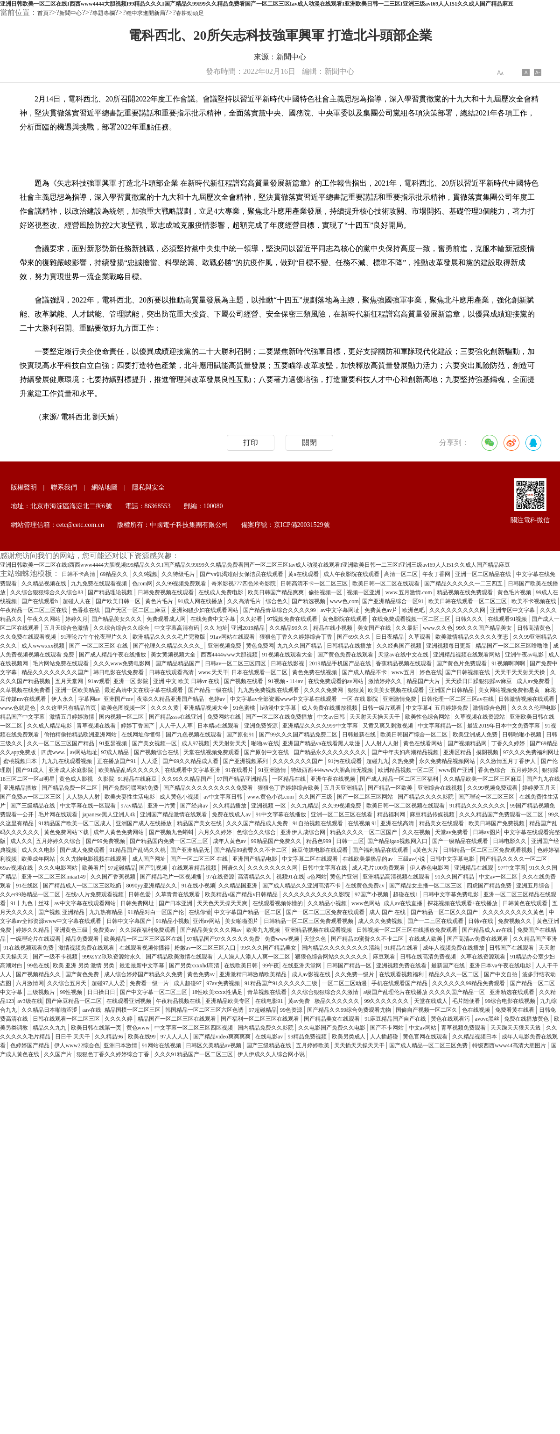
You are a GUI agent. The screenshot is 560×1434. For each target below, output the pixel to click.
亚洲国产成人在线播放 (144, 823)
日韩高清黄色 (534, 628)
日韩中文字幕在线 (325, 868)
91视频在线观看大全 (288, 654)
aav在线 (91, 1010)
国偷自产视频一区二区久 (427, 1010)
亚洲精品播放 (20, 788)
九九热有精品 (106, 912)
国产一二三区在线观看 (436, 921)
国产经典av (194, 805)
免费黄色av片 (381, 610)
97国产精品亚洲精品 (243, 779)
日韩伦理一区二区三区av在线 (458, 699)
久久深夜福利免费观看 (148, 930)
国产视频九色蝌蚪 (172, 832)
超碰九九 (377, 761)
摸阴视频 (488, 752)
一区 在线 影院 (360, 699)
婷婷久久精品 (33, 930)
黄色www (138, 1027)
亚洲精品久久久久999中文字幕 (320, 725)
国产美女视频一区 (155, 743)
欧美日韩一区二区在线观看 (386, 583)
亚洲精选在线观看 (513, 992)
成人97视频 (196, 743)
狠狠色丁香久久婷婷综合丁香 (296, 637)
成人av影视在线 (312, 974)
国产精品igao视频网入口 (398, 841)
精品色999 (319, 841)
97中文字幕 (512, 868)
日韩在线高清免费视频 (428, 956)
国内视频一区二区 (122, 716)
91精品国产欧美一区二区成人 (75, 823)
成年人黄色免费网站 (119, 832)
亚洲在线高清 (397, 823)
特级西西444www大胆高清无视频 (332, 770)
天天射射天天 (230, 743)
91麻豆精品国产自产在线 (395, 1019)
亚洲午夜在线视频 (333, 779)
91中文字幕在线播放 (282, 814)
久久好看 (252, 619)
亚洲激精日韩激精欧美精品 (253, 974)
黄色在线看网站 (423, 743)
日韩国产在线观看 (512, 947)
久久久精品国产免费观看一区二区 (502, 814)
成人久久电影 (38, 850)
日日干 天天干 (73, 1036)
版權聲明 (24, 487)
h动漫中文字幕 (279, 708)
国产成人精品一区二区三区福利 (400, 779)
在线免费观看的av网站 (336, 681)
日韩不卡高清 (79, 574)
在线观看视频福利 (402, 974)
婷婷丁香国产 (138, 725)
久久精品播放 (230, 805)
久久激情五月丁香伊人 (508, 761)
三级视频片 (41, 992)
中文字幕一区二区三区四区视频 (194, 1027)
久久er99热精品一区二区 (31, 894)
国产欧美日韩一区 (119, 601)
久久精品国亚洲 (238, 885)
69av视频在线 (17, 868)
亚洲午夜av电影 (525, 654)
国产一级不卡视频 (56, 956)
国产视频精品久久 (39, 974)
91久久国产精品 (455, 876)
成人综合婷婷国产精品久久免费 (144, 974)
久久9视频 (145, 574)
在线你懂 (200, 912)
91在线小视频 (198, 885)
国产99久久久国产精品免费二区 (299, 734)
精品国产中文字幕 (23, 716)
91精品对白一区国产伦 (156, 912)
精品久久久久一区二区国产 (364, 832)
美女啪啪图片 (242, 921)
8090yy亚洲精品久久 (152, 885)
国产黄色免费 (82, 974)
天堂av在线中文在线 (403, 654)
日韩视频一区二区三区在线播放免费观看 (408, 930)
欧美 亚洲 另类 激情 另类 (84, 965)
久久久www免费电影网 (122, 663)
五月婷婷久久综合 (59, 841)
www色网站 (365, 903)
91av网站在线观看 (233, 637)
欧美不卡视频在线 (534, 601)
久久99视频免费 (342, 805)
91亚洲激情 (272, 770)
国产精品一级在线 (211, 690)
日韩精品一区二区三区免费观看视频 (488, 850)
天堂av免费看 (452, 832)
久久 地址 (216, 628)
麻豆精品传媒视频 (433, 814)
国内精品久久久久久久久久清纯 (341, 947)
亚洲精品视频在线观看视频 (319, 930)
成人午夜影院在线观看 (352, 574)
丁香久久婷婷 (508, 743)
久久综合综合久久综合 (122, 628)
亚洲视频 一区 (269, 805)
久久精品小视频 (328, 903)
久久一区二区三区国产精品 (61, 743)
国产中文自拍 (501, 974)
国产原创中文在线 (267, 752)
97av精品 (132, 805)
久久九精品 (305, 805)
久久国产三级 (316, 796)
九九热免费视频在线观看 (269, 690)
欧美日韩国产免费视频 (497, 823)
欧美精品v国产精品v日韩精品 (242, 894)
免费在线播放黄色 (527, 1019)
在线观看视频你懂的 (278, 903)
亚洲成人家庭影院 (72, 770)
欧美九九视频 (263, 930)
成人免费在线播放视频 (330, 708)
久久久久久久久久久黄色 (514, 912)
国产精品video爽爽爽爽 (222, 1036)
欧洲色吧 (414, 610)
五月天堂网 (69, 681)
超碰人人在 (77, 601)
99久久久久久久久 (387, 1001)
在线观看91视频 (508, 619)
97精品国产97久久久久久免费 (224, 939)
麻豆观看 (385, 956)
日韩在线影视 (288, 663)
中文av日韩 (331, 716)
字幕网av (89, 699)
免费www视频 (283, 939)
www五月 (404, 672)
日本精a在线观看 (218, 725)
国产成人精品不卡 (365, 672)
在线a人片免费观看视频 (95, 894)
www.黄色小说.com (271, 796)
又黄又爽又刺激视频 (388, 725)
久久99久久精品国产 (187, 779)
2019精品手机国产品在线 (340, 663)
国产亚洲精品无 (190, 850)
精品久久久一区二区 (454, 974)
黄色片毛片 (160, 601)
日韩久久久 (469, 619)
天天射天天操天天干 (375, 716)
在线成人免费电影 (221, 592)
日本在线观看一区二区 (260, 672)
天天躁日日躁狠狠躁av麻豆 (479, 681)
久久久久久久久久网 (273, 868)
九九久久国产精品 (300, 645)
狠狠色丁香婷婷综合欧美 (289, 788)
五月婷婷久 (525, 770)
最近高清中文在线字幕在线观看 (144, 690)
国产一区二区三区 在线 (199, 859)
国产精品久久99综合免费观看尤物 (349, 1010)
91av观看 (99, 681)
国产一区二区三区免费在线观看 (326, 912)
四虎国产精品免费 (490, 885)
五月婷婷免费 (451, 708)
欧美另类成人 (349, 1036)
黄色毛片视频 (514, 592)
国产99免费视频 (106, 841)
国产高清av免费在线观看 (478, 939)
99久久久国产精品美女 (484, 628)
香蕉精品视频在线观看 (404, 663)
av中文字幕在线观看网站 (85, 903)
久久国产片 (58, 1054)
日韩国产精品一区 (350, 965)
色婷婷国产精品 (30, 1045)
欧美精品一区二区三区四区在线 (144, 939)
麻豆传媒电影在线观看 (320, 850)
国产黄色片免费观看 (462, 663)
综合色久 (277, 601)
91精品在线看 (402, 947)
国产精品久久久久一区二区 (514, 859)
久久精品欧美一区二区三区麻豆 (483, 779)
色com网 (142, 583)
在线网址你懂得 (141, 734)
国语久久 (233, 868)
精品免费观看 (82, 939)
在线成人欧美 (426, 939)
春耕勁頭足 (190, 13)
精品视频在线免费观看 (465, 592)
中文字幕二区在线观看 (310, 859)
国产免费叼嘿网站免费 (131, 788)
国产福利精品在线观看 (381, 850)
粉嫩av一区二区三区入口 (206, 947)
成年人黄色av (230, 841)
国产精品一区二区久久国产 (445, 912)
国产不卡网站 (387, 1027)
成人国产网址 (149, 859)
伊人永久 (63, 699)
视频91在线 (290, 876)
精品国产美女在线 (200, 823)
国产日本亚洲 (176, 903)
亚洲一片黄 (162, 805)
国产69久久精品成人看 (191, 761)
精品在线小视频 (333, 628)
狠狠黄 (356, 690)
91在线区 (28, 885)
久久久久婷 (119, 1019)
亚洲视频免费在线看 (402, 965)
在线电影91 (270, 1001)
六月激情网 (30, 983)
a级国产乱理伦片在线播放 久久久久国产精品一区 (425, 992)
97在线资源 (220, 876)
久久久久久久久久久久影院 (317, 894)
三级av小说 (412, 859)
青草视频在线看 (97, 725)
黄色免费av (201, 974)
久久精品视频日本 (475, 1036)
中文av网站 (423, 1027)
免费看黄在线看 (515, 1010)
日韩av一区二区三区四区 (236, 663)
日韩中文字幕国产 (129, 921)
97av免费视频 (223, 983)
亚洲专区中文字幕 (513, 610)
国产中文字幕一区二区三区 (154, 992)
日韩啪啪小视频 (522, 734)
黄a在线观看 (304, 574)
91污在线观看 (345, 761)
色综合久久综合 (257, 832)
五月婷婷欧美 (313, 1045)
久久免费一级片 (355, 974)
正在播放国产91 (117, 761)
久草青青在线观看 (178, 894)
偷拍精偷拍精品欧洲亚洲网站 (81, 734)
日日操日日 (102, 992)
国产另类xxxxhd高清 (195, 965)
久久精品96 (109, 1036)
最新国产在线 (448, 965)
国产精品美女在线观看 (332, 1019)
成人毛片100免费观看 (379, 868)
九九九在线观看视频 (67, 761)
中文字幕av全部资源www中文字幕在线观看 (284, 699)
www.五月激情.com (409, 592)
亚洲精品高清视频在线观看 (397, 876)
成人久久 (21, 841)
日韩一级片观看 (382, 708)
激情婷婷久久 (385, 681)
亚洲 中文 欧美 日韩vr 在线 (187, 681)
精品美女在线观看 (442, 823)
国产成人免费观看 (83, 850)
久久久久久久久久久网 (458, 610)
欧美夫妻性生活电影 (130, 796)
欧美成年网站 (38, 859)
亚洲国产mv (118, 699)
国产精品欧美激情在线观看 (180, 956)
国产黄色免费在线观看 (346, 654)
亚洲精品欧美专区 (228, 1001)
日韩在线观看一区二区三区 (67, 1019)
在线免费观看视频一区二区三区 (412, 619)
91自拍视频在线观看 (318, 823)
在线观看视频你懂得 (145, 947)
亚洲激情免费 (400, 699)
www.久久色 (438, 628)
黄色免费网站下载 (67, 832)
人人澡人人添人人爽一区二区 (254, 956)
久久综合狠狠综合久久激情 (325, 992)
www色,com (344, 601)
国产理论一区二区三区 (487, 796)
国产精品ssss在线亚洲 (176, 716)
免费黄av (104, 930)
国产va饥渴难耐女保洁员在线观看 (242, 574)
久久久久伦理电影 (534, 708)
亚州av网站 (207, 921)
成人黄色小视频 (180, 796)
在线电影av (269, 1036)
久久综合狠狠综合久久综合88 (47, 592)
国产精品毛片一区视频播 (171, 876)
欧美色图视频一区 (124, 708)
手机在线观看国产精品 (400, 983)
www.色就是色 (18, 708)
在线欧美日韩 (241, 965)
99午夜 (270, 965)
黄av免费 (299, 1001)
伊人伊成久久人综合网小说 (272, 1054)
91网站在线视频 (162, 1045)
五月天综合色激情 (67, 628)
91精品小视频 (172, 921)
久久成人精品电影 (50, 725)
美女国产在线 (374, 628)
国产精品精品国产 (178, 663)
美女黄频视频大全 (174, 654)
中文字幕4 (418, 708)
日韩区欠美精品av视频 (214, 1045)
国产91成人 (30, 770)
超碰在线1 (406, 894)
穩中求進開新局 (145, 13)
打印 (250, 443)
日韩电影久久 (510, 841)
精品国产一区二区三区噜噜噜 (513, 645)
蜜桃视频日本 (20, 761)
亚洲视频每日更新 (449, 645)
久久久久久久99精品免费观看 (469, 983)
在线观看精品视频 (195, 868)
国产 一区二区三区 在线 (99, 645)
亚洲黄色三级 (71, 930)
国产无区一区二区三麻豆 (136, 610)
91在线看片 (240, 770)
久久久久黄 (165, 708)
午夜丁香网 (437, 574)
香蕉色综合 (492, 770)
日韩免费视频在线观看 (166, 592)
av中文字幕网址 (341, 610)
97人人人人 (175, 1036)
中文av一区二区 (499, 876)
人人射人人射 (382, 743)
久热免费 (404, 761)
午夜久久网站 (44, 619)
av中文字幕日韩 (223, 796)
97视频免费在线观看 (293, 619)
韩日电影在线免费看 (119, 672)
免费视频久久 (515, 921)
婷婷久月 (76, 619)
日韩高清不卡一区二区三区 (314, 583)
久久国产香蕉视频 (114, 876)
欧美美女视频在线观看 (396, 690)
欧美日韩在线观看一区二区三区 (468, 601)
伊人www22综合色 (77, 1045)
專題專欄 (103, 13)
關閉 (309, 443)
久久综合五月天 (67, 983)
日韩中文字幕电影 (453, 859)
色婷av (217, 699)
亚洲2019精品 (248, 628)
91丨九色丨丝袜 (30, 903)
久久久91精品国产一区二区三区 (194, 1054)
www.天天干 (213, 672)
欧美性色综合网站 (428, 716)
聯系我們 (64, 487)
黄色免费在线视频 (315, 672)
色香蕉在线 (86, 610)
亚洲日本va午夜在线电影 (500, 965)
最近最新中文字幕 (142, 965)
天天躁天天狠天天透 (516, 1027)
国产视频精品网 (468, 743)
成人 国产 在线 (388, 912)
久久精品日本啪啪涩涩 (50, 1010)
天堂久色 (316, 939)
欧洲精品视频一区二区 (406, 770)
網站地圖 (104, 487)
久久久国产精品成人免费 (257, 823)
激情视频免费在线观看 (87, 947)
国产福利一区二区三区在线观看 (261, 1019)
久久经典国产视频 (400, 645)
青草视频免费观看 (464, 1027)
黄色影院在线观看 (345, 619)
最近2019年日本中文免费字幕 (504, 725)
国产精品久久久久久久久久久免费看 (208, 788)
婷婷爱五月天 (539, 788)
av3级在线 (29, 1001)
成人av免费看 (534, 681)
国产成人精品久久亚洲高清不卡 (302, 885)
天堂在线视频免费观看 (212, 752)
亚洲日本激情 (121, 1045)
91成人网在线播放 (201, 601)
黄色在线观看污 (451, 1019)
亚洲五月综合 (533, 885)
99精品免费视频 (307, 1036)
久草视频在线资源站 (480, 716)
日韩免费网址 (137, 903)
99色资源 (292, 1010)
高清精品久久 (255, 876)
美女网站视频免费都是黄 (509, 690)
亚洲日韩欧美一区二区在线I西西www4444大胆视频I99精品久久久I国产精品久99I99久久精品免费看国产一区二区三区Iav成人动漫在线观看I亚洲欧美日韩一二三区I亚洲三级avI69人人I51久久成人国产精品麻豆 (256, 3)
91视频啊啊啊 (508, 663)
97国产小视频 (372, 894)
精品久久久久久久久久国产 (55, 672)
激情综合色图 (490, 708)
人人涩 (150, 761)
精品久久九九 (50, 1027)
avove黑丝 (488, 1019)
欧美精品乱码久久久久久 (129, 770)
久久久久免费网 (324, 690)
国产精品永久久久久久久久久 (331, 752)
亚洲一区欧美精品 (78, 690)
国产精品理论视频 (111, 592)
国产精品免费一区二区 (70, 788)
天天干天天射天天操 (520, 672)
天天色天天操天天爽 (223, 903)
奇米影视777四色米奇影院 (244, 583)
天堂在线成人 (431, 1001)
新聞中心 (70, 13)
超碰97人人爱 (108, 983)
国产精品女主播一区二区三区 (426, 885)
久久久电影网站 (58, 868)
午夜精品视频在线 (179, 1001)
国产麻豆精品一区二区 (74, 1001)
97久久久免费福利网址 (531, 752)
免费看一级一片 (150, 983)
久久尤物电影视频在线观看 (94, 859)
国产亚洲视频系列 (246, 761)
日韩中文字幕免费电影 (451, 894)
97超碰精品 (122, 868)
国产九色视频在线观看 (194, 734)
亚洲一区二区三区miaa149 (54, 876)
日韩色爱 (140, 894)
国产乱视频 (153, 868)
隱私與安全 (148, 487)
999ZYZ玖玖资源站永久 (112, 956)
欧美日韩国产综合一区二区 (414, 734)
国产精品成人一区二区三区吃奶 (83, 885)
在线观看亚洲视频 (129, 1001)
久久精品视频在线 (44, 583)
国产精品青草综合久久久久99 (280, 610)
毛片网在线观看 (58, 814)
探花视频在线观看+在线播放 (463, 903)
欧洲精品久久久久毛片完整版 (170, 637)
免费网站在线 (224, 716)
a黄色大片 (426, 850)
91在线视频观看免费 (29, 947)
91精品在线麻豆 (138, 779)
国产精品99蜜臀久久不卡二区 (251, 850)
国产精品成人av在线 (487, 930)
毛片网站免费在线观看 (61, 663)
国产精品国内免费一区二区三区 (170, 841)
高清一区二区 (401, 574)
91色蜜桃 (245, 708)
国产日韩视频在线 (468, 672)
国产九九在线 (543, 779)
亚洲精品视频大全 (206, 708)
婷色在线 (431, 672)
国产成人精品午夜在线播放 (113, 654)
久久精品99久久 (289, 628)
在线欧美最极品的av (368, 859)
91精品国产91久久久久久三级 (282, 983)
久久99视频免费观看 (182, 583)
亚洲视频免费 (225, 645)
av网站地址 (84, 752)
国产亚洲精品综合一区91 (393, 601)
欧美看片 (93, 868)
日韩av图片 (486, 832)
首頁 (43, 13)
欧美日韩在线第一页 (97, 1027)
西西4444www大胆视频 (230, 654)
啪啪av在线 (265, 743)
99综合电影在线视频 (511, 1001)
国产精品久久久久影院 (426, 796)
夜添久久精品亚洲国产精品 (171, 699)
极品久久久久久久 (338, 1001)
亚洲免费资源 (261, 725)
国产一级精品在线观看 (461, 841)
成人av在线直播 (404, 903)
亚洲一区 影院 (131, 681)
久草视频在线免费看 (26, 690)
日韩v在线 (481, 921)
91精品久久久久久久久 (478, 805)
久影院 (106, 779)
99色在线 (38, 965)
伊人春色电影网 (430, 868)
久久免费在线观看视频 (28, 637)
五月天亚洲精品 (344, 788)
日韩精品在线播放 (350, 645)
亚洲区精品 (458, 752)
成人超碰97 (188, 983)
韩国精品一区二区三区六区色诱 (205, 1010)
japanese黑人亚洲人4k (109, 814)
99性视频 (72, 992)
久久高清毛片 (244, 601)
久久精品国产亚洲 (535, 939)
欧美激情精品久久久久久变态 (472, 637)
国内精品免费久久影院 (266, 1027)
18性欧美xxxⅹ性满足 (218, 992)
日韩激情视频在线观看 (527, 699)
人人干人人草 (176, 725)
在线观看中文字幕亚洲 (193, 770)
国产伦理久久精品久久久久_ (168, 645)
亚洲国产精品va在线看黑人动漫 (322, 743)
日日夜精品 (390, 637)
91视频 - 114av (286, 681)
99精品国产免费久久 (277, 841)
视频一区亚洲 (364, 592)
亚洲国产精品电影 (255, 859)
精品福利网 (391, 814)
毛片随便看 (467, 1001)
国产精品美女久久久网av (211, 930)
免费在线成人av (232, 814)
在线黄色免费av (365, 885)
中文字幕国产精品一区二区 (248, 912)
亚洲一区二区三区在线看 (342, 814)
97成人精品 (115, 752)
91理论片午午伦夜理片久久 (95, 637)
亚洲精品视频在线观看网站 (467, 654)
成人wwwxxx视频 (43, 645)
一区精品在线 (289, 779)
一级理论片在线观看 (36, 939)
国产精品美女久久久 (117, 619)
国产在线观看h (40, 601)
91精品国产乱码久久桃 (138, 850)
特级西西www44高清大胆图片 (509, 1045)
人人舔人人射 (83, 796)
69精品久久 (114, 574)
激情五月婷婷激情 (72, 716)
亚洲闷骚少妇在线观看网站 (205, 610)
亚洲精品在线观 (474, 868)
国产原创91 (241, 734)
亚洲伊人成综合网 (303, 832)
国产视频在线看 (244, 681)
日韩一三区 (350, 841)
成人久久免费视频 (381, 921)
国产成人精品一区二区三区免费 (429, 1045)
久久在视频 (417, 832)
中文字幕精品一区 (441, 725)
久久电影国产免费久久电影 (332, 1027)
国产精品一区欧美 (391, 788)
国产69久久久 (354, 637)
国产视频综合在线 (157, 752)
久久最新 (408, 628)
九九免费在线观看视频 (99, 583)
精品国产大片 (423, 681)
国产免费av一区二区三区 (31, 796)
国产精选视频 (309, 601)
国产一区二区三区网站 (365, 796)
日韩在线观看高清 (172, 672)
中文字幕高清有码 (177, 628)
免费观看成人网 (167, 619)
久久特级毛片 (178, 574)
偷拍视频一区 (325, 592)
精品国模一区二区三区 (133, 1010)
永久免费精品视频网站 (447, 761)
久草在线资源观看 (484, 956)
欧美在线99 (142, 1036)
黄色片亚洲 (344, 876)
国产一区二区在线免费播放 (279, 716)
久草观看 (420, 637)
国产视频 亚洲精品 (62, 912)
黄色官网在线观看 (426, 1036)
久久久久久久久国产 (298, 761)
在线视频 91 (362, 823)
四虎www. (54, 752)
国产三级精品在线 (33, 805)
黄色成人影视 (76, 779)
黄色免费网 (260, 645)
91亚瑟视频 (113, 743)
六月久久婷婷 (215, 832)
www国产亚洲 (457, 770)
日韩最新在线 (359, 734)
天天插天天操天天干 (360, 1045)
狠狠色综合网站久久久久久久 (332, 956)
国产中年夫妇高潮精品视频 (405, 752)
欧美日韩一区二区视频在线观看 (406, 805)
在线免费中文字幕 (213, 619)
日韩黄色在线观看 (526, 903)
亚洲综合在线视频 (441, 788)
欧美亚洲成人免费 (476, 734)
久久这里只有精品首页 (69, 708)
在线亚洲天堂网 (302, 965)
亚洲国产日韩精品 (452, 690)
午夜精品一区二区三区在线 (34, 610)
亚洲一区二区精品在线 (483, 574)
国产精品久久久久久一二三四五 (464, 583)
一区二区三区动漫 (345, 983)
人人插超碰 (384, 1036)
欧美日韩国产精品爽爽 (276, 592)
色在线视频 (476, 1010)
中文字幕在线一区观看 (88, 805)
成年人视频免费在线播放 (454, 947)
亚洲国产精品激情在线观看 (174, 814)
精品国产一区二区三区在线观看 (177, 1019)
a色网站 (317, 876)
